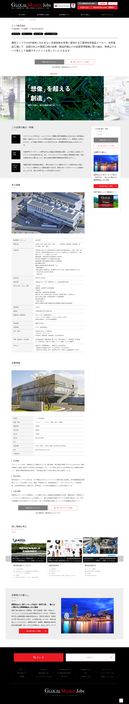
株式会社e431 (54, 565)
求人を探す (22, 14)
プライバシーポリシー (107, 673)
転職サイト (86, 676)
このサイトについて (107, 14)
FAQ (85, 673)
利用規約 (22, 676)
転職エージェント (107, 676)
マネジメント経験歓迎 (50, 33)
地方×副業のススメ (22, 673)
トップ (13, 19)
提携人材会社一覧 (43, 673)
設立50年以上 (16, 33)
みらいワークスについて (43, 676)
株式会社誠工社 (90, 565)
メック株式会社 (31, 19)
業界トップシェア (27, 33)
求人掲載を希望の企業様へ (64, 673)
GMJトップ (22, 669)
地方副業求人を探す (43, 14)
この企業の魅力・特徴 (101, 129)
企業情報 (99, 134)
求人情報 (99, 131)
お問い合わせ (64, 676)
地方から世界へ (38, 33)
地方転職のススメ (64, 14)
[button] (120, 559)
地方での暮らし (85, 14)
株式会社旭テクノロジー (22, 565)
